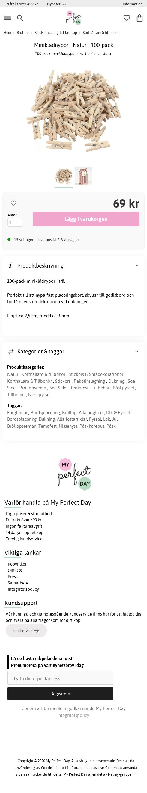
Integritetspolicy (23, 589)
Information (132, 3)
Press (13, 576)
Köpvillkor (17, 564)
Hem (7, 32)
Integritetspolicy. (73, 715)
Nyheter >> (56, 3)
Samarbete (18, 583)
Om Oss (15, 570)
